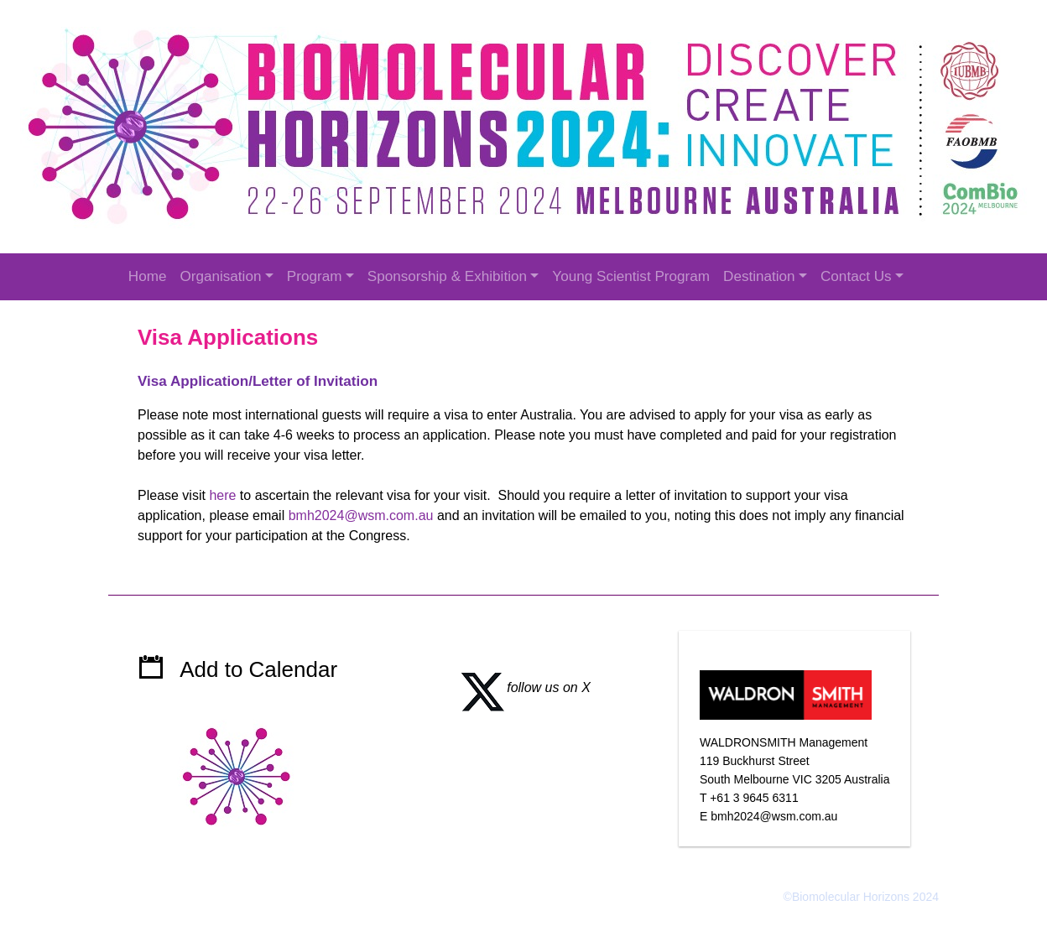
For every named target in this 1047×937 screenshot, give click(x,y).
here (222, 495)
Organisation (220, 276)
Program (314, 276)
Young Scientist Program (631, 276)
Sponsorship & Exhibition (447, 276)
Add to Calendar (258, 669)
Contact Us (856, 276)
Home (147, 276)
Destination (759, 276)
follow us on (518, 687)
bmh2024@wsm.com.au (361, 515)
